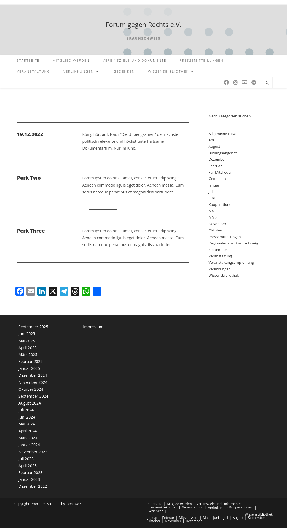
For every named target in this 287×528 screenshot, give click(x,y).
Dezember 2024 (32, 375)
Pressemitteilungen (225, 236)
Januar (214, 185)
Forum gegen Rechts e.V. (143, 24)
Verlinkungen (220, 268)
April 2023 (27, 465)
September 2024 (33, 396)
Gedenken (217, 178)
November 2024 (32, 382)
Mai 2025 (26, 340)
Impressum (93, 326)
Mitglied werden (179, 504)
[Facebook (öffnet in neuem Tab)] (226, 82)
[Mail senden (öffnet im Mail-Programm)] (244, 82)
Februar (215, 165)
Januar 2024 (29, 444)
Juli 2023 (26, 458)
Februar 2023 (30, 472)
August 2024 (29, 403)
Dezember (217, 159)
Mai (212, 210)
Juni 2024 (26, 417)
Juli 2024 (26, 410)
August (214, 146)
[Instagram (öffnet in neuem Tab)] (235, 82)
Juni (212, 197)
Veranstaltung (220, 256)
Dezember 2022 (32, 486)
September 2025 (33, 326)
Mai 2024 (26, 424)
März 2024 (27, 437)
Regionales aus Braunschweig (233, 243)
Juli (211, 191)
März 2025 (27, 354)
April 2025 (27, 347)
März (213, 217)
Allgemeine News (223, 133)
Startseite (155, 504)
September (218, 249)
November (217, 223)
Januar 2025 (29, 368)
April (212, 140)
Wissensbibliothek (224, 275)
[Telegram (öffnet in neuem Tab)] (253, 82)
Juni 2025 (26, 333)
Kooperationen (221, 204)
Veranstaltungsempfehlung (231, 262)
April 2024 (27, 430)
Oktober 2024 (30, 389)
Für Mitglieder (220, 172)
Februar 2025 (30, 361)
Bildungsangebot (223, 152)
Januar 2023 (29, 479)
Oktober (215, 230)
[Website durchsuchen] (267, 83)
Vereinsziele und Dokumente (218, 504)
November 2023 (32, 451)
